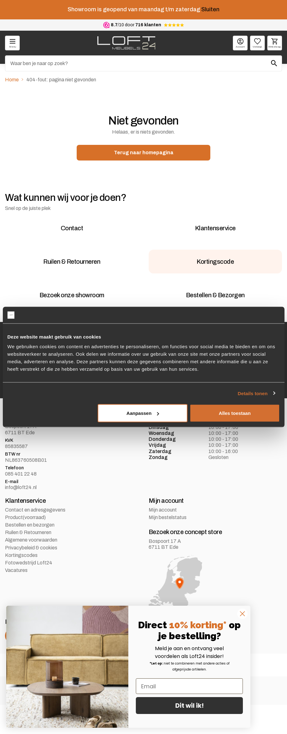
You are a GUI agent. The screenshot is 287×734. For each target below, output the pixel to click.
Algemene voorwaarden (31, 569)
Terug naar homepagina (143, 152)
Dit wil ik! (189, 705)
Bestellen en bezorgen (29, 553)
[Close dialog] (242, 613)
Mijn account (163, 538)
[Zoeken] (143, 63)
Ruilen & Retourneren (28, 561)
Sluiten (210, 9)
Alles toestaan (235, 413)
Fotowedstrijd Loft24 (28, 591)
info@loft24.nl (21, 516)
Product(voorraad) (25, 546)
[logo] (126, 42)
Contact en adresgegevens (35, 538)
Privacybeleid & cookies (31, 576)
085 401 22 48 (21, 502)
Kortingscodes (21, 584)
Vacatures (16, 599)
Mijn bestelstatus (168, 546)
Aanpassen (142, 413)
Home (12, 79)
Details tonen (253, 393)
